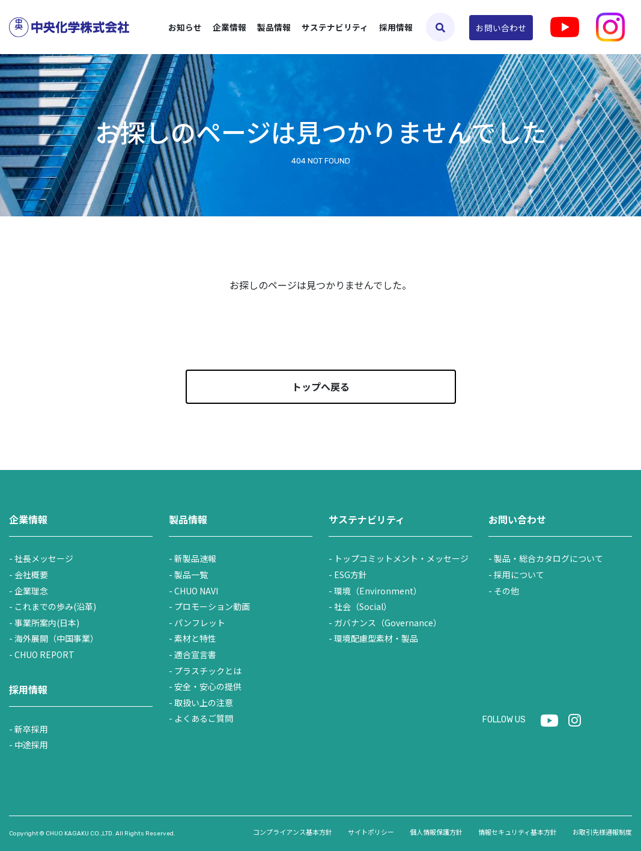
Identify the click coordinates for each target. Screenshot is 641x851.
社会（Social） (363, 606)
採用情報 (396, 27)
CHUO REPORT (44, 654)
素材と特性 (195, 638)
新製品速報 (195, 558)
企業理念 (31, 591)
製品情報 (188, 519)
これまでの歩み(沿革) (55, 606)
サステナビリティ (367, 519)
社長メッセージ (43, 558)
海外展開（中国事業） (56, 638)
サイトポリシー (371, 832)
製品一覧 (191, 575)
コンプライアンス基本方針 (292, 832)
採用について (519, 575)
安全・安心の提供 (208, 686)
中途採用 (31, 745)
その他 (506, 591)
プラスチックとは (208, 671)
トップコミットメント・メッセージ (401, 558)
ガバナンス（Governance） (388, 623)
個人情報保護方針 (436, 832)
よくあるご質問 (203, 718)
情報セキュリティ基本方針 (517, 832)
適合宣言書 (195, 654)
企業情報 (28, 519)
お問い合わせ (501, 28)
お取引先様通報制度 (602, 832)
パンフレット (199, 623)
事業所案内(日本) (46, 623)
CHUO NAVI (196, 591)
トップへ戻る (321, 386)
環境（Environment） (378, 591)
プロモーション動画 (212, 606)
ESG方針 (350, 575)
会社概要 (31, 575)
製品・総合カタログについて (548, 558)
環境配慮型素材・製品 (376, 638)
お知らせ (185, 27)
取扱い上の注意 (203, 703)
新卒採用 (31, 729)
